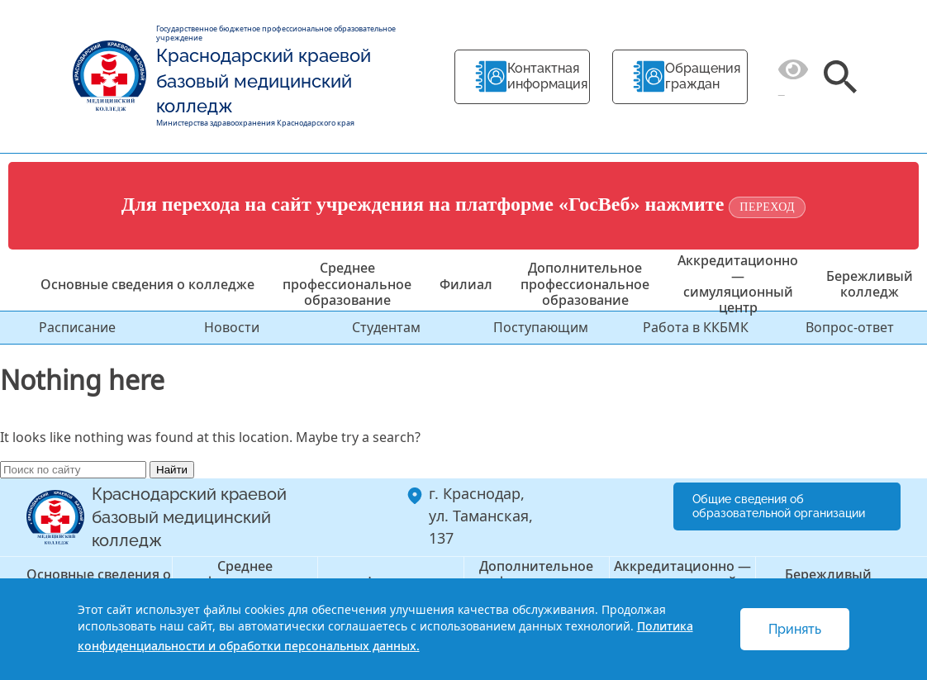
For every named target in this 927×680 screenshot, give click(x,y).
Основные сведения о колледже (147, 284)
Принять (794, 629)
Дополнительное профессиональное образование (585, 283)
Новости (231, 327)
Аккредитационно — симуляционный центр (737, 284)
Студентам (386, 327)
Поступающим (540, 327)
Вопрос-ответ (850, 327)
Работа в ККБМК (696, 327)
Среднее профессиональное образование (347, 283)
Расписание (77, 327)
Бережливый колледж (869, 284)
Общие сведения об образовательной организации (778, 506)
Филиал (466, 284)
